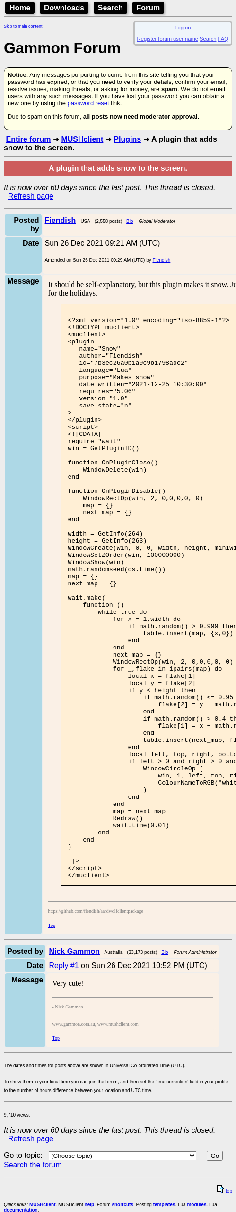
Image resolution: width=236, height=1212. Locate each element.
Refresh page (30, 196)
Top (51, 1039)
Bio (129, 221)
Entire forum (28, 139)
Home (19, 8)
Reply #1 (64, 1079)
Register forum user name (167, 39)
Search (110, 8)
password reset (88, 103)
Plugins (127, 139)
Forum (148, 8)
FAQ (223, 39)
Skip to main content (23, 26)
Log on (183, 27)
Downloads (64, 8)
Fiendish (162, 260)
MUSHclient (82, 139)
